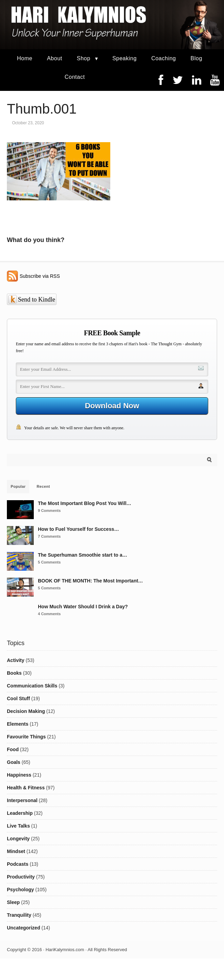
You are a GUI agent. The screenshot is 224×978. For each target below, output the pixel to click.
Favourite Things (26, 736)
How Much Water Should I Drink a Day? (83, 606)
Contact (74, 77)
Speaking (124, 58)
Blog (196, 58)
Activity (15, 660)
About (54, 58)
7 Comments (49, 536)
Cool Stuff (18, 698)
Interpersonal (22, 800)
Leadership (20, 813)
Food (13, 749)
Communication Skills (32, 685)
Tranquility (19, 915)
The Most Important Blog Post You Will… (84, 503)
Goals (13, 762)
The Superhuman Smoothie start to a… (82, 555)
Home (24, 58)
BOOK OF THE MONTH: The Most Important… (90, 580)
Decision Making (26, 711)
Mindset (16, 851)
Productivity (21, 877)
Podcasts (17, 864)
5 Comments (49, 562)
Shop (83, 58)
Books (14, 673)
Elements (17, 724)
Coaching (163, 58)
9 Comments (49, 510)
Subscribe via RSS (40, 276)
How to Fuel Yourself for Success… (78, 529)
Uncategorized (23, 927)
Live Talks (18, 826)
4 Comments (49, 614)
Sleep (13, 902)
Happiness (19, 775)
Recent (43, 486)
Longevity (18, 838)
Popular (18, 486)
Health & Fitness (26, 787)
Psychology (20, 889)
